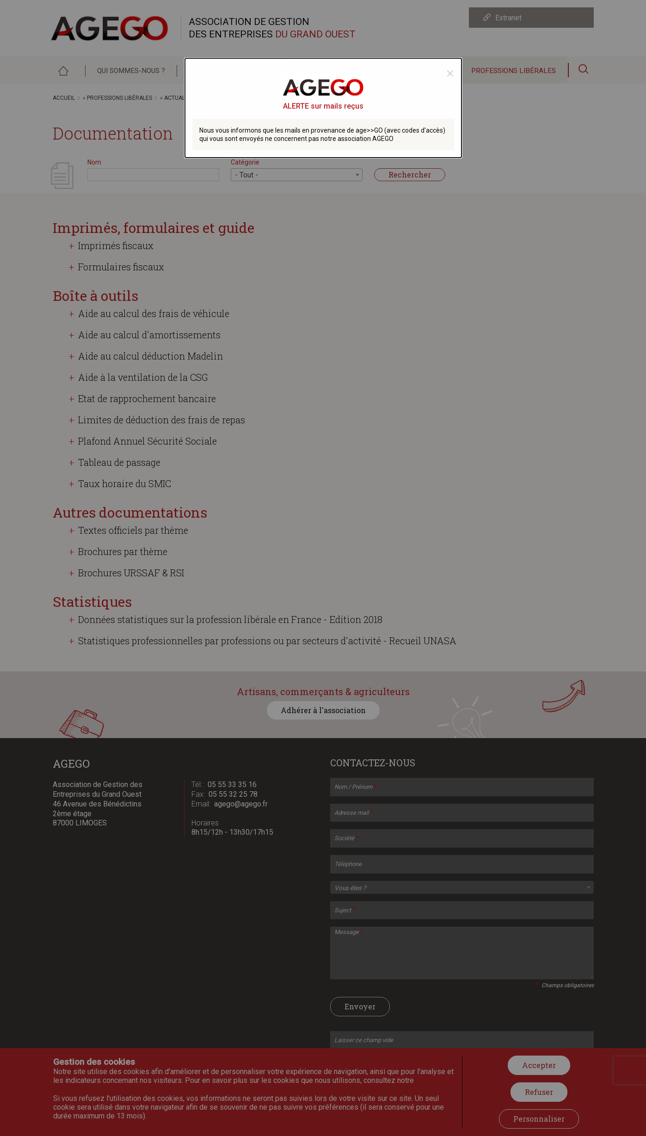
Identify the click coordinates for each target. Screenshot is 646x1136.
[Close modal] (450, 73)
